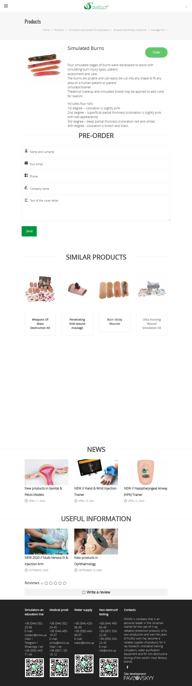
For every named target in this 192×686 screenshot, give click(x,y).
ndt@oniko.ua (107, 650)
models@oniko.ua (35, 635)
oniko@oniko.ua (59, 643)
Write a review (96, 592)
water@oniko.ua (84, 643)
